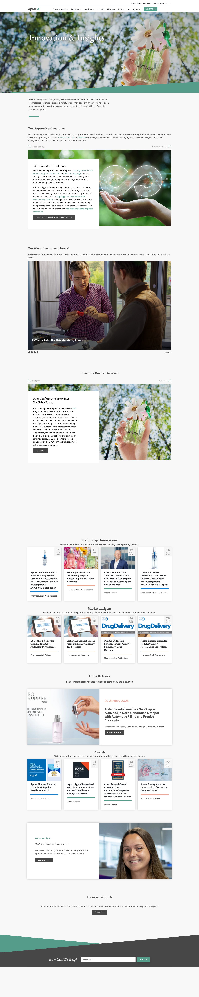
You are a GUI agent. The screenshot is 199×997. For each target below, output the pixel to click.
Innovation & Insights (106, 9)
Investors (163, 3)
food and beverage (72, 173)
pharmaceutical (51, 173)
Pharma (82, 137)
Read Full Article (114, 732)
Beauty (61, 137)
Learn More (40, 450)
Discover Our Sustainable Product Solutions (54, 217)
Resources (147, 3)
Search (144, 959)
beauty (77, 170)
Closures (69, 137)
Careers (156, 3)
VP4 (74, 408)
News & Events (136, 3)
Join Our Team (44, 860)
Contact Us (151, 9)
